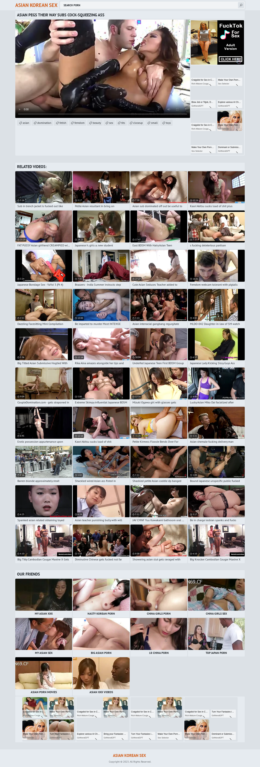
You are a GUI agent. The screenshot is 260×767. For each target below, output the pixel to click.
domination (44, 123)
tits (123, 123)
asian (26, 123)
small (154, 123)
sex (111, 123)
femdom (79, 123)
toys (168, 123)
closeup (138, 123)
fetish (62, 123)
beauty (97, 123)
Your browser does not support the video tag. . (102, 69)
